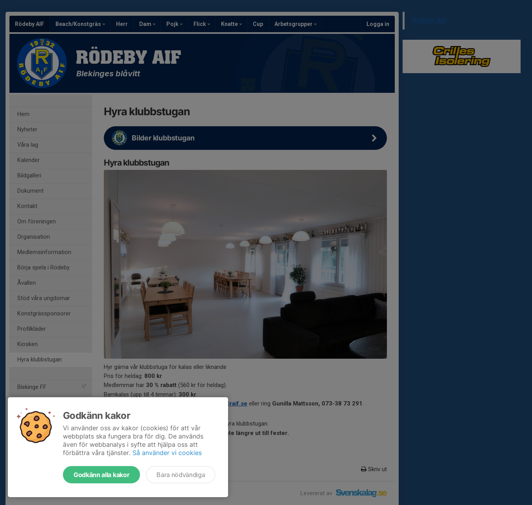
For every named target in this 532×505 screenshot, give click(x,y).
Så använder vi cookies (167, 453)
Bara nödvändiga (180, 475)
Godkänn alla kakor (101, 475)
